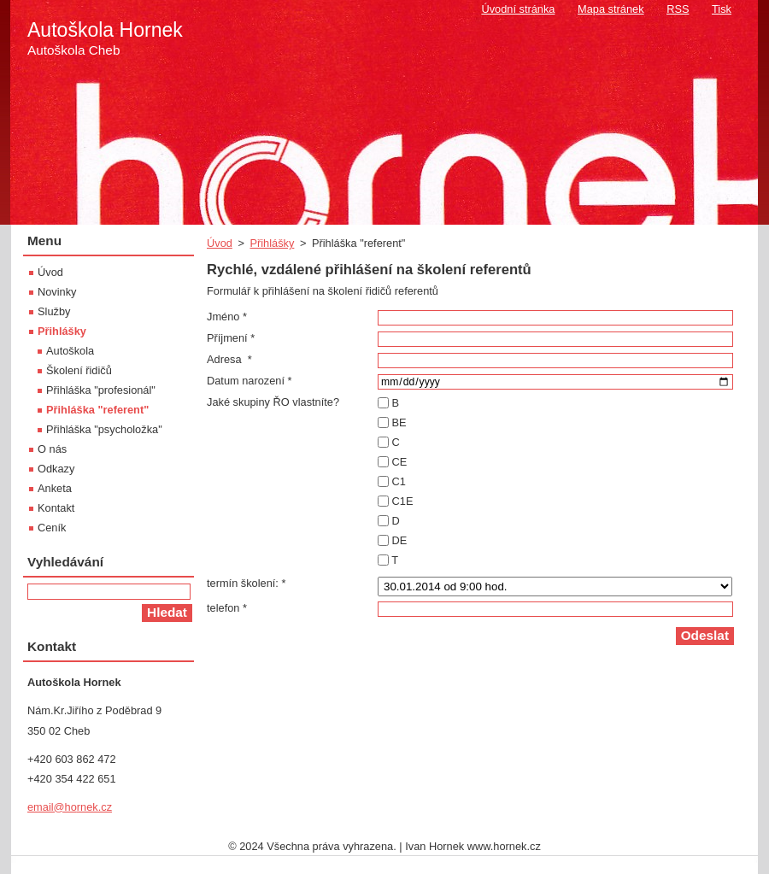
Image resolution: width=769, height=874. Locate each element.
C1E (403, 501)
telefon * (227, 607)
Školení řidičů (79, 370)
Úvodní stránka (518, 9)
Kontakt (56, 508)
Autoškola (70, 350)
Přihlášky (271, 243)
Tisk (721, 9)
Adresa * (229, 359)
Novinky (57, 291)
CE (400, 461)
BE (399, 422)
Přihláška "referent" (97, 409)
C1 (399, 481)
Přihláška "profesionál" (101, 390)
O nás (52, 449)
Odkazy (56, 468)
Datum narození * (249, 380)
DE (400, 540)
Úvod (219, 243)
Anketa (55, 488)
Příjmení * (231, 337)
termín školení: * (246, 583)
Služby (54, 311)
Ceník (52, 527)
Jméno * (227, 316)
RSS (677, 9)
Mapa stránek (611, 9)
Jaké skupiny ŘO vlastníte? (273, 402)
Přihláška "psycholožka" (104, 429)
